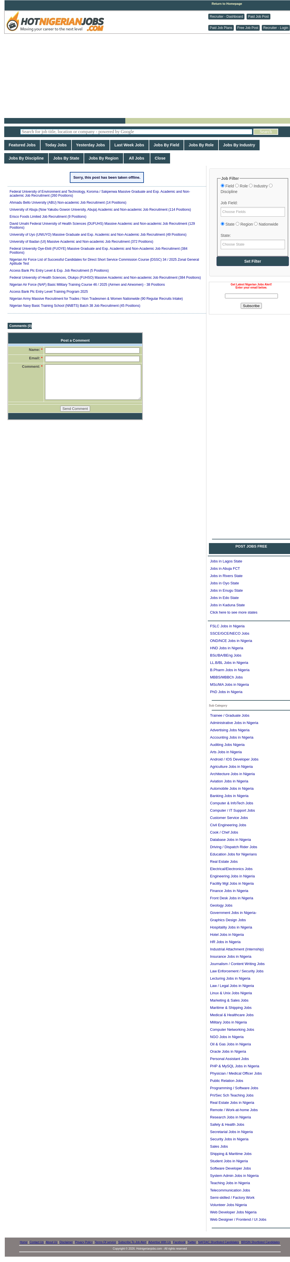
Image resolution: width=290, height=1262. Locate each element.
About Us (51, 1242)
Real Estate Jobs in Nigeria (232, 1102)
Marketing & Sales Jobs (229, 1000)
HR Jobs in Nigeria (225, 942)
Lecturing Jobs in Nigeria (230, 978)
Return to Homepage (227, 3)
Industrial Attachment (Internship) (237, 949)
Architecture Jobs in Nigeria (232, 774)
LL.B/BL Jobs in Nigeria (229, 662)
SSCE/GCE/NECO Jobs (229, 633)
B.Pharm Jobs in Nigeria (229, 670)
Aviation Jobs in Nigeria (229, 781)
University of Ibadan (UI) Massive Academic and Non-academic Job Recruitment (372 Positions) (81, 242)
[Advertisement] (149, 76)
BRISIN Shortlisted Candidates (260, 1242)
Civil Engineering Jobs (228, 825)
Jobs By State (66, 158)
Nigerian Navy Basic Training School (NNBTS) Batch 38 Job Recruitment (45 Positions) (75, 306)
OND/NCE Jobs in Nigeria (231, 641)
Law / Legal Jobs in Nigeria (232, 986)
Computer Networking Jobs (232, 1029)
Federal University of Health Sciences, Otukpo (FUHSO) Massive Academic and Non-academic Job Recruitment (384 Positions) (105, 278)
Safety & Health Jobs (227, 1124)
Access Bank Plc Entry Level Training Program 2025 (49, 292)
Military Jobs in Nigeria (228, 1022)
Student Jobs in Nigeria (229, 1161)
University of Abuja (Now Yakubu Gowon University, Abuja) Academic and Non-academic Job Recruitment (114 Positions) (100, 210)
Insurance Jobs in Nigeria (230, 956)
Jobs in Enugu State (226, 590)
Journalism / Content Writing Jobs (237, 964)
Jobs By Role (201, 145)
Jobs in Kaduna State (227, 605)
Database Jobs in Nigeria (230, 839)
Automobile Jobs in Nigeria (232, 788)
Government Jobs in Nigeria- (233, 913)
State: (226, 235)
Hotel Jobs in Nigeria (227, 934)
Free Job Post (247, 28)
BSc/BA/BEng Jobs (225, 655)
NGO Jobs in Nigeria (227, 1037)
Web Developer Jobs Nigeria (233, 1212)
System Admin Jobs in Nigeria (234, 1176)
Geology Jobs (221, 905)
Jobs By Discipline (26, 158)
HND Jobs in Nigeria (226, 648)
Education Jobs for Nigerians (233, 854)
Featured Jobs (22, 145)
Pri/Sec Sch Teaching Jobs (231, 1095)
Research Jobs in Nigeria (230, 1117)
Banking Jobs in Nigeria (229, 796)
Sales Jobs (219, 1146)
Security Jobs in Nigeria (229, 1139)
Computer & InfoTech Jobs (231, 803)
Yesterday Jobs (90, 145)
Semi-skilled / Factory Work (232, 1197)
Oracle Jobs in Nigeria (228, 1051)
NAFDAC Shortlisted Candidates (218, 1242)
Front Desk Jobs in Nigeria (231, 898)
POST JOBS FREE (251, 546)
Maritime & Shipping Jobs (230, 1007)
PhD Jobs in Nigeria (226, 692)
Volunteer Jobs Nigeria (228, 1205)
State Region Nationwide (249, 224)
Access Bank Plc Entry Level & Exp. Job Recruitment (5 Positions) (59, 271)
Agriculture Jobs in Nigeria (231, 766)
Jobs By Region (103, 158)
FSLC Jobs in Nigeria (227, 626)
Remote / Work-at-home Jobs (234, 1110)
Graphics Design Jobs (228, 920)
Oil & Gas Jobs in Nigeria (230, 1044)
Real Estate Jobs (224, 861)
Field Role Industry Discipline (247, 189)
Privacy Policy (84, 1242)
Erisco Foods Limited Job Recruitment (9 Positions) (48, 217)
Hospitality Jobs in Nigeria (231, 927)
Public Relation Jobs (226, 1081)
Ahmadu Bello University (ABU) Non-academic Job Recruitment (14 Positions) (68, 203)
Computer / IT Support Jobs (232, 810)
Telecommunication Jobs (230, 1190)
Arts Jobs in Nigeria (226, 752)
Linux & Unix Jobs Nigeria (231, 993)
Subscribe (251, 306)
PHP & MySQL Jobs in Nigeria (234, 1066)
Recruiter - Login (275, 28)
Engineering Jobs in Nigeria (232, 876)
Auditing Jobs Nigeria (227, 745)
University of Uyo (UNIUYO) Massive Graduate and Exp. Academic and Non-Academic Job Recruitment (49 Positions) (98, 235)
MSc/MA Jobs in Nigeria (229, 684)
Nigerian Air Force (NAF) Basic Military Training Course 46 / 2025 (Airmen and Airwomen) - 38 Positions (87, 285)
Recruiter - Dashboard (226, 17)
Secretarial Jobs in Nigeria (231, 1132)
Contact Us (36, 1242)
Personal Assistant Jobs (229, 1059)
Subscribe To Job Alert (132, 1242)
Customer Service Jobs (229, 818)
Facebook (179, 1242)
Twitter (192, 1242)
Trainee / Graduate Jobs (229, 715)
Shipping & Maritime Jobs (230, 1154)
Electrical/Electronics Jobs (231, 869)
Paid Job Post (258, 17)
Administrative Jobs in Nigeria (234, 723)
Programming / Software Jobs (234, 1088)
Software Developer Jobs (230, 1168)
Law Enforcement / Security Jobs (237, 971)
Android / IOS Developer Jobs (234, 759)
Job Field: (229, 203)
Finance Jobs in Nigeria (229, 891)
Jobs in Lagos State (226, 561)
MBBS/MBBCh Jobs (226, 677)
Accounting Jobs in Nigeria (231, 737)
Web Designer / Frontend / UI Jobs (238, 1219)
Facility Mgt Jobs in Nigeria (232, 883)
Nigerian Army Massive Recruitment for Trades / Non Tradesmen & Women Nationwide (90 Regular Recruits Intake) (96, 299)
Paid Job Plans (221, 28)
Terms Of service (105, 1242)
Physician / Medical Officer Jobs (236, 1073)
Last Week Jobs (129, 145)
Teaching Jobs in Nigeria (230, 1183)
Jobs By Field (166, 145)
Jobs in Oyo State (224, 583)
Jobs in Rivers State (226, 576)
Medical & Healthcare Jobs (232, 1015)
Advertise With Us (159, 1242)
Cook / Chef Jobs (224, 832)
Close (160, 158)
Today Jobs (56, 145)
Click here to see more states (233, 612)
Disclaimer (66, 1242)
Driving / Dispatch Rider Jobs (233, 847)
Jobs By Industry (239, 145)
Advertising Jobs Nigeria (229, 730)
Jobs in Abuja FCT (225, 568)
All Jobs (137, 158)
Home (24, 1242)
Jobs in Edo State (224, 598)
